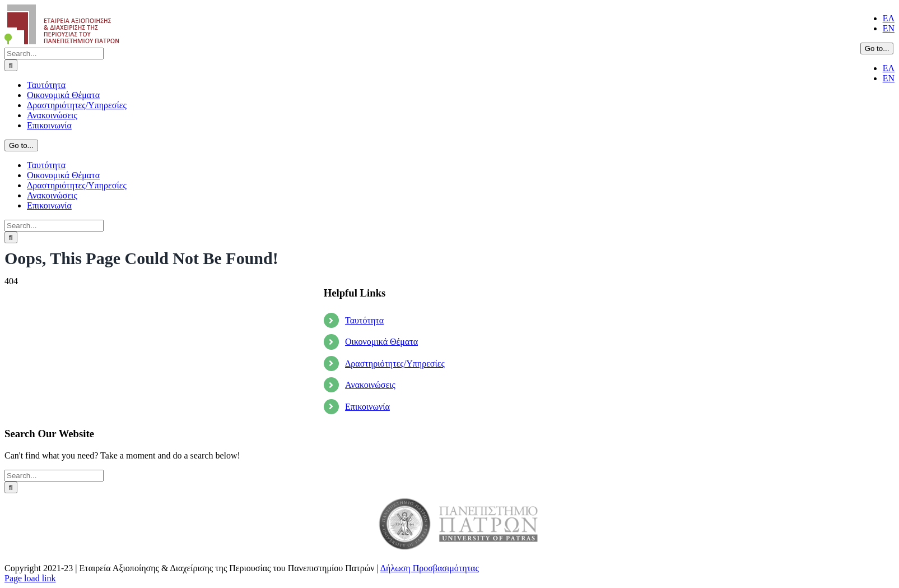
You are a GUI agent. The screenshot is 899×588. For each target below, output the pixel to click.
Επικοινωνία (367, 406)
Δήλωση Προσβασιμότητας (429, 568)
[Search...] (54, 53)
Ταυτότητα (364, 320)
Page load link (30, 578)
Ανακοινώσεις (370, 385)
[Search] (10, 65)
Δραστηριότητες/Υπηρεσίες (395, 363)
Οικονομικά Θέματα (381, 341)
